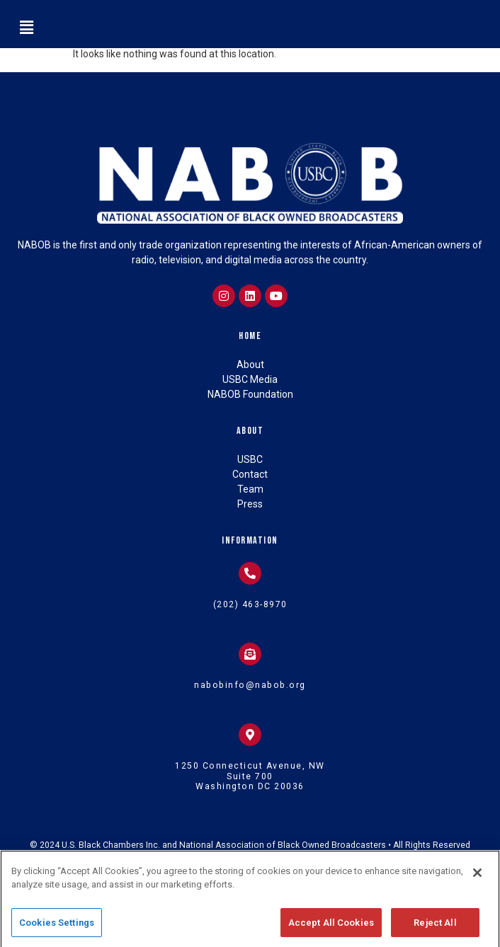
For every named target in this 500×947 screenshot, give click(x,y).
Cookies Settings (56, 931)
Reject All (435, 931)
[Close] (477, 881)
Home (250, 336)
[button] (26, 27)
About (250, 431)
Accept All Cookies (331, 931)
